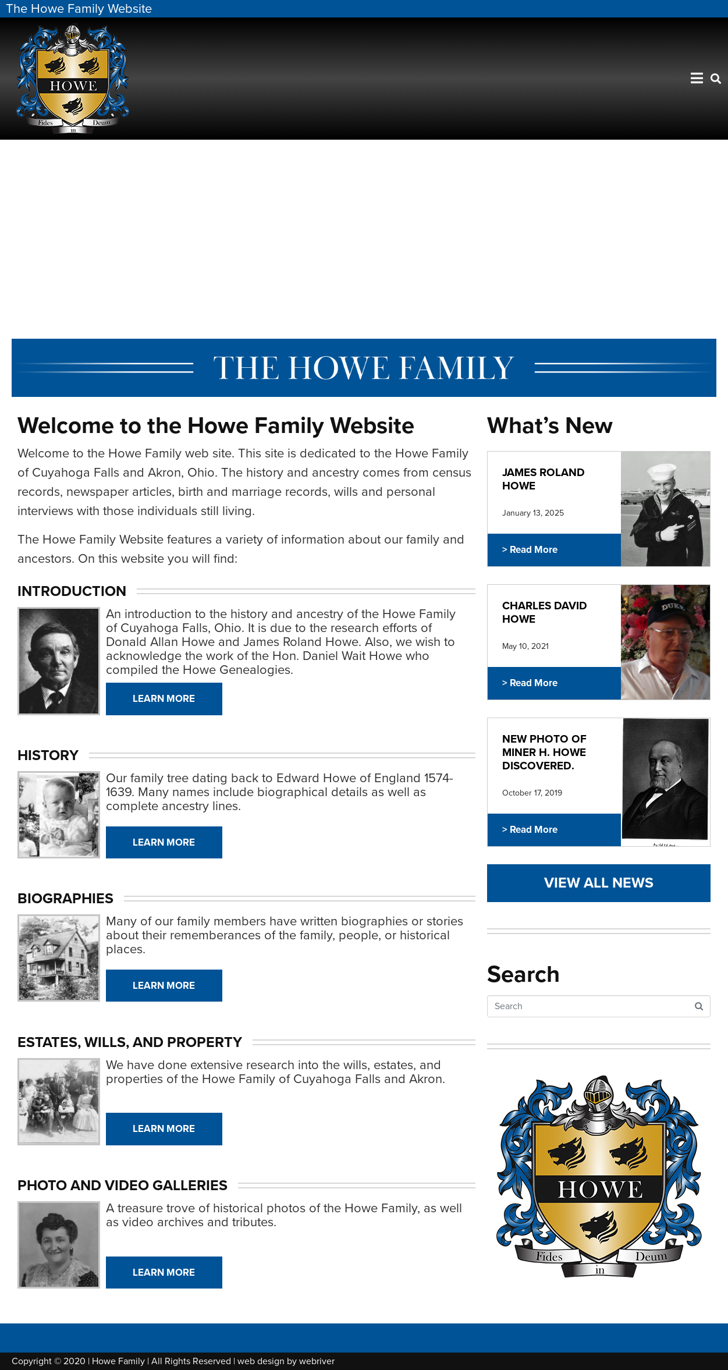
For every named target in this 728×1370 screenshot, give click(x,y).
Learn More (164, 699)
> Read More (529, 550)
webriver (317, 1361)
